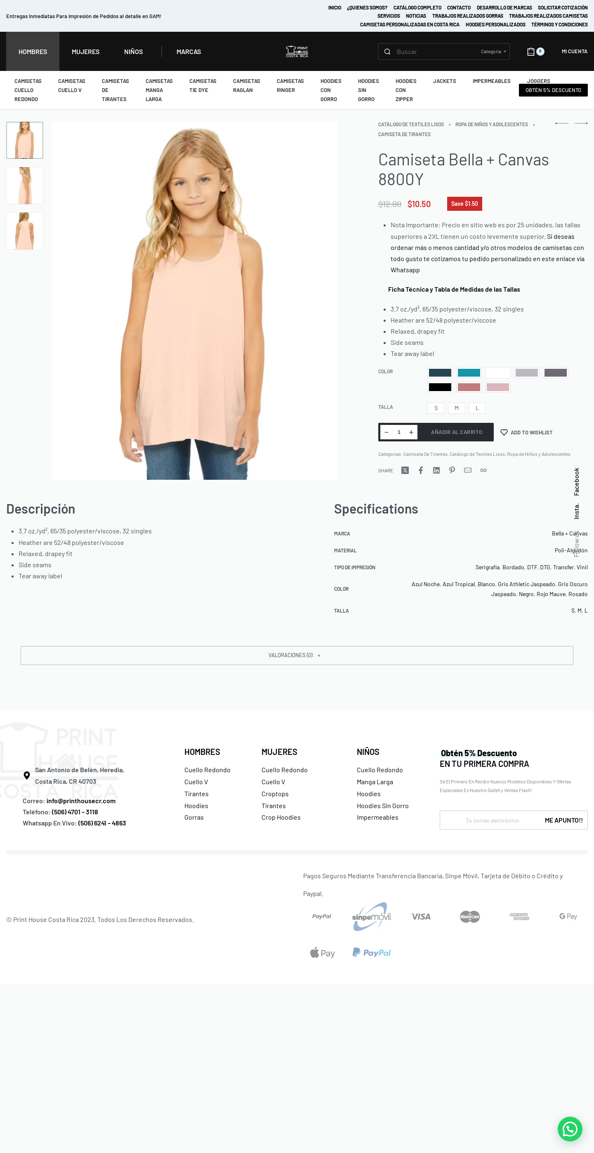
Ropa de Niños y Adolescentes (491, 124)
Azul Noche (426, 583)
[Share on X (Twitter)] (405, 470)
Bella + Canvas (570, 533)
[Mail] (467, 470)
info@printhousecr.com (81, 800)
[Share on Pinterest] (452, 470)
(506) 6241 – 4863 (102, 823)
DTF (532, 567)
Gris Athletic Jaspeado (526, 583)
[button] (297, 655)
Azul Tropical (459, 583)
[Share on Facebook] (420, 470)
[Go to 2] (24, 185)
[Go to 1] (24, 140)
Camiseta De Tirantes (404, 134)
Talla (385, 407)
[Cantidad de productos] (399, 432)
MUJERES (279, 751)
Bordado (513, 567)
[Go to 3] (24, 231)
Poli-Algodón (571, 550)
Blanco (486, 583)
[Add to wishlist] (526, 432)
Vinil (582, 567)
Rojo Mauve (551, 593)
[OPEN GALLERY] (195, 301)
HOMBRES (202, 751)
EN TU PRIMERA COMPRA (484, 758)
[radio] (440, 373)
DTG (545, 567)
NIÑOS (368, 751)
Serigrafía (488, 567)
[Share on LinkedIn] (436, 470)
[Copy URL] (483, 470)
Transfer (563, 567)
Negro (526, 593)
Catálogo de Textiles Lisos (411, 124)
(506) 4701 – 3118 (75, 812)
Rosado (578, 593)
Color (385, 371)
